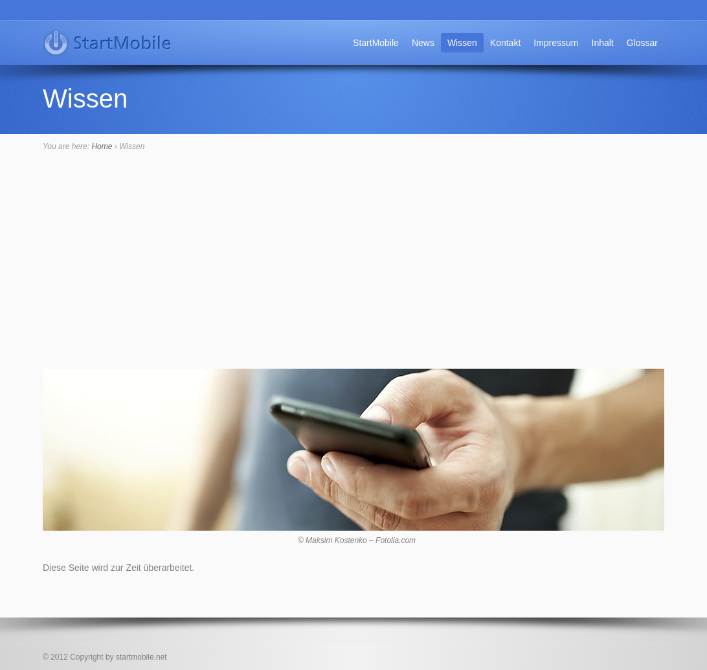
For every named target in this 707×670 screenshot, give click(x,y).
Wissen (462, 43)
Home (101, 146)
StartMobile (376, 43)
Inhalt (603, 43)
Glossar (642, 43)
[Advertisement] (353, 271)
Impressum (555, 43)
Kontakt (505, 43)
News (423, 43)
